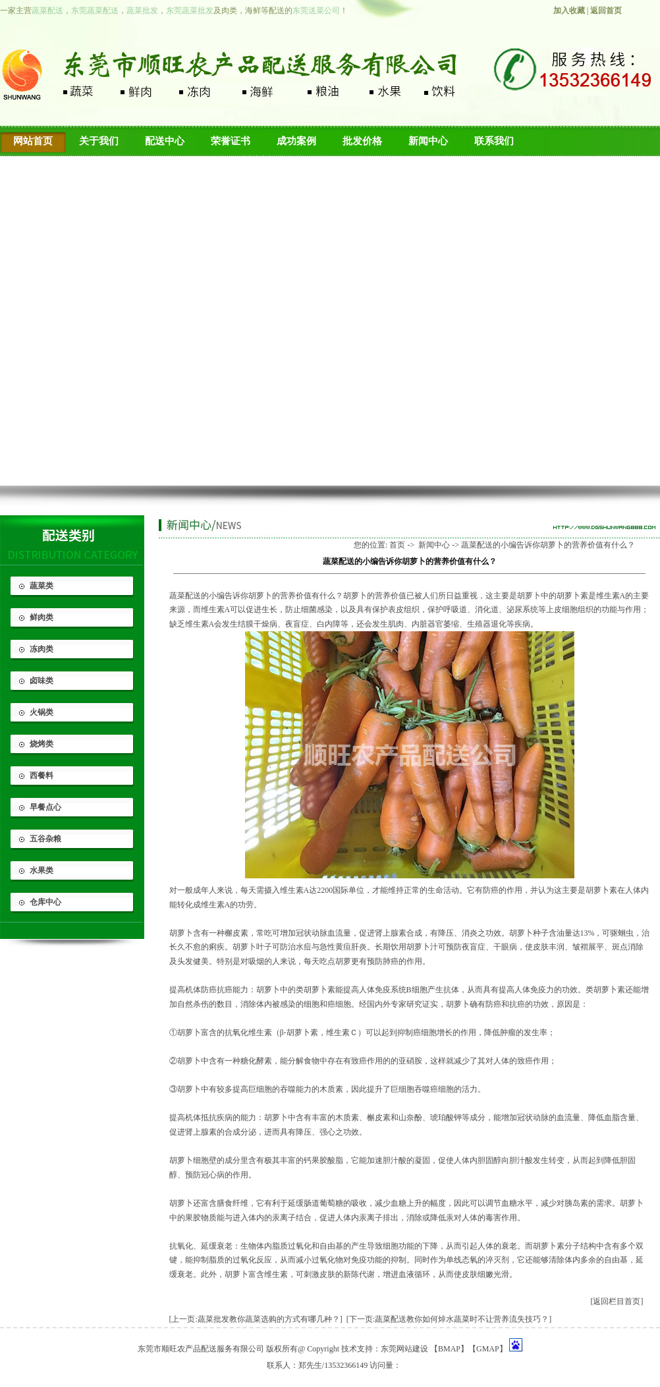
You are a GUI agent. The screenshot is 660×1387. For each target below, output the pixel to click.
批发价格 (362, 141)
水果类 (41, 870)
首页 (397, 545)
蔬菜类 (41, 585)
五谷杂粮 (45, 838)
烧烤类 (41, 744)
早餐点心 (45, 807)
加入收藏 (569, 10)
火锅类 (41, 712)
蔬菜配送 (47, 10)
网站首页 (33, 141)
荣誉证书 (230, 141)
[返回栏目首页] (617, 1301)
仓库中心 (45, 902)
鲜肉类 (41, 617)
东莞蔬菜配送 (95, 10)
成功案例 (296, 141)
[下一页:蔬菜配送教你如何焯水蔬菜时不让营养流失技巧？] (448, 1319)
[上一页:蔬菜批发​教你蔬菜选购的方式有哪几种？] (256, 1319)
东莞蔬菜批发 (189, 10)
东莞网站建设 (404, 1348)
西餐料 (41, 775)
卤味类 (41, 680)
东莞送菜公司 (316, 10)
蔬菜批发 (142, 10)
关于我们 (99, 141)
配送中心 (164, 141)
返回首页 (606, 10)
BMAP (449, 1348)
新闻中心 (428, 141)
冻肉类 (41, 649)
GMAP (487, 1348)
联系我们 (494, 141)
